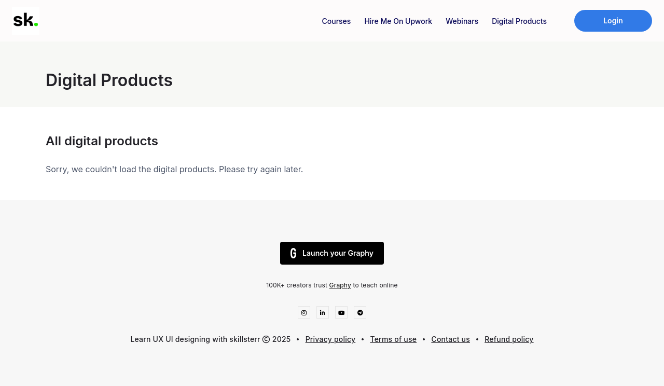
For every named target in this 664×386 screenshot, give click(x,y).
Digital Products (519, 21)
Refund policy (509, 339)
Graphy (340, 285)
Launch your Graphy (332, 253)
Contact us (450, 339)
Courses (336, 21)
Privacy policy (331, 339)
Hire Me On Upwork (398, 21)
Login (613, 20)
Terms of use (393, 339)
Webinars (462, 21)
